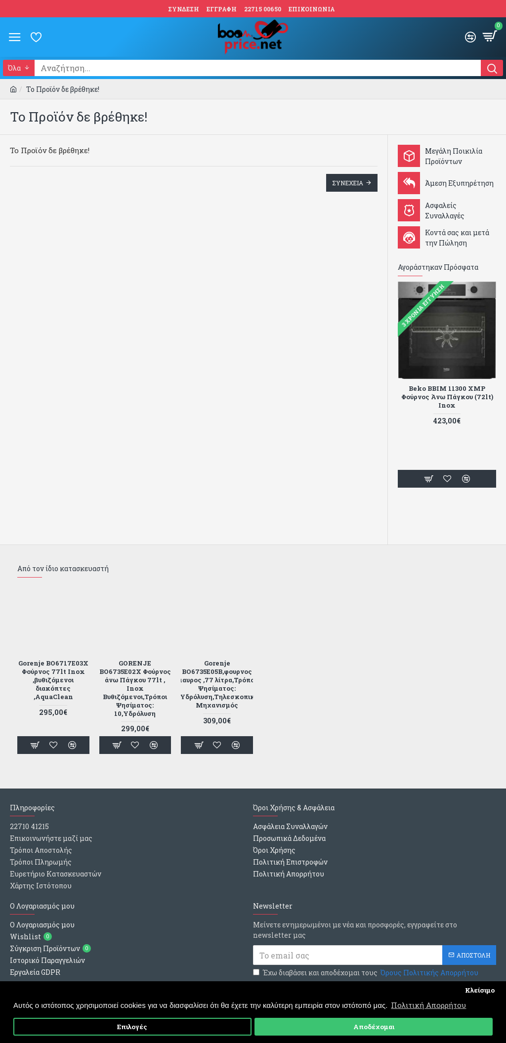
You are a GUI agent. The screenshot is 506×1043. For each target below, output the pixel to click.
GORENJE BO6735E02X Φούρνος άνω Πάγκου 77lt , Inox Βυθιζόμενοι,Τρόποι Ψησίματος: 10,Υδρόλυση (135, 688)
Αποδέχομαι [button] (373, 1026)
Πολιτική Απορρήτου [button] (428, 1005)
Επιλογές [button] (132, 1026)
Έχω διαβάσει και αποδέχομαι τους (366, 972)
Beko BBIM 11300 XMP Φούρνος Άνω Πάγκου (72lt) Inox (447, 397)
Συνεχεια (347, 183)
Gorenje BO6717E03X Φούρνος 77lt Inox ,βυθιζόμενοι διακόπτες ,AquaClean (53, 680)
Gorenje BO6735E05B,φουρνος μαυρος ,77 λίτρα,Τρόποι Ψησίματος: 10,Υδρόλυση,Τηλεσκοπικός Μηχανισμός (217, 684)
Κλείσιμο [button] (480, 990)
